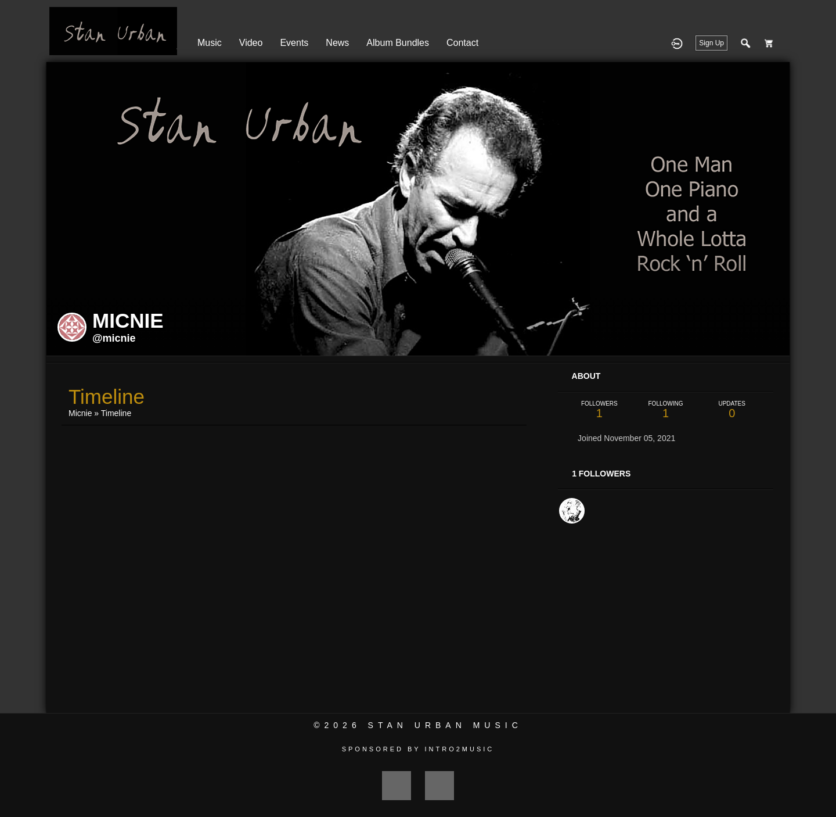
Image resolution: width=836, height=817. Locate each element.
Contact (462, 43)
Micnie (80, 413)
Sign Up (711, 43)
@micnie (114, 338)
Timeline (116, 413)
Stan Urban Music (445, 725)
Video (251, 43)
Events (294, 43)
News (337, 43)
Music (209, 43)
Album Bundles (397, 43)
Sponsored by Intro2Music (418, 749)
